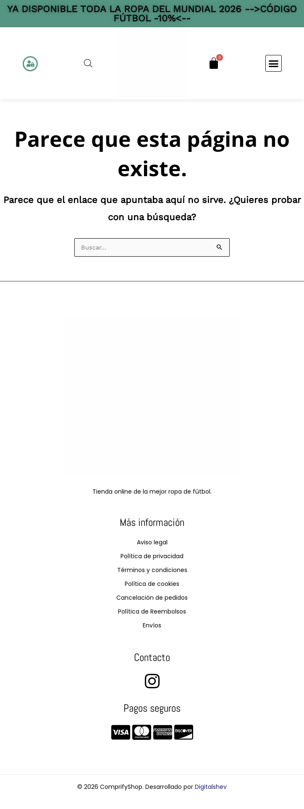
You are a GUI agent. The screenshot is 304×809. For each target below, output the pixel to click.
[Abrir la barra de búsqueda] (88, 63)
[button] (273, 63)
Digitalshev (211, 787)
